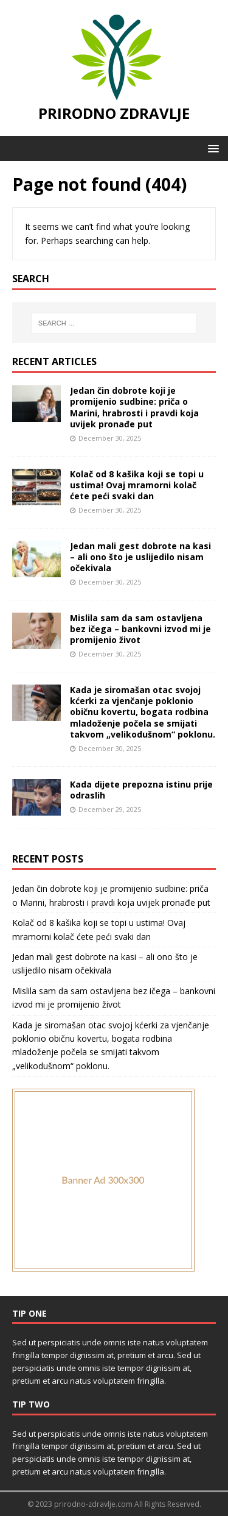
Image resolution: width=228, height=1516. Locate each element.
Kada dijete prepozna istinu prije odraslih (141, 789)
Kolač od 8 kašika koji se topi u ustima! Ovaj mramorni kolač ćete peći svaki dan (137, 485)
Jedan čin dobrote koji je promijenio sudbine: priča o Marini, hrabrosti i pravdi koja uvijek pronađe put (134, 407)
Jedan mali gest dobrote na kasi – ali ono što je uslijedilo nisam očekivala (140, 557)
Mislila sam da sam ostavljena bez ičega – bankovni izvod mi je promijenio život (140, 629)
